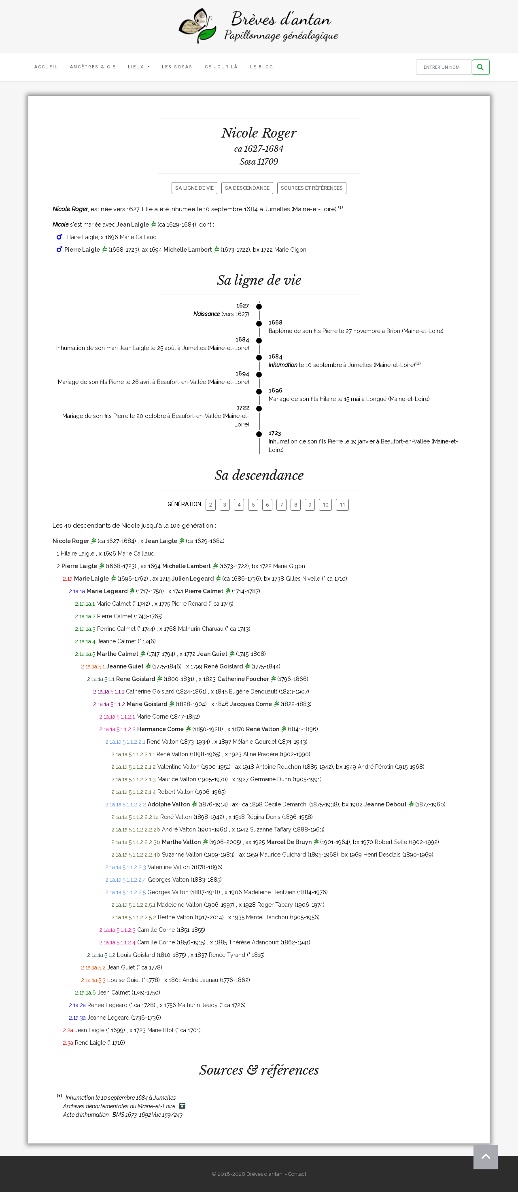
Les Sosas (177, 67)
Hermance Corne (160, 729)
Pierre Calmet (204, 591)
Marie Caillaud (138, 237)
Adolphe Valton (169, 804)
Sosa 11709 (259, 162)
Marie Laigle (91, 578)
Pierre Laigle (82, 249)
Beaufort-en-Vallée (181, 382)
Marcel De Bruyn (289, 842)
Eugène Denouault (253, 691)
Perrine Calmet (116, 629)
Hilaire (328, 399)
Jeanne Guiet (125, 666)
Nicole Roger (71, 541)
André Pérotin (375, 767)
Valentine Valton (178, 767)
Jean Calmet (114, 992)
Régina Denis (263, 817)
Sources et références (312, 188)
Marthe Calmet (117, 654)
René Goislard (223, 666)
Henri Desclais (382, 854)
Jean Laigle (133, 224)
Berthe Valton (175, 917)
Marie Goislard (147, 704)
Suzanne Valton (182, 854)
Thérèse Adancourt (254, 942)
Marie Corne (152, 716)
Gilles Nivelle (303, 578)
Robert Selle (391, 842)
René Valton (262, 729)
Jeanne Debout (385, 804)
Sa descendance (247, 188)
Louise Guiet (123, 980)
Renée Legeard (107, 1005)
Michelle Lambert (187, 249)
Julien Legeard (193, 578)
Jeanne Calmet (116, 641)
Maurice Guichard (283, 854)
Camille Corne (156, 930)
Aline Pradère (260, 754)
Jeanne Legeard (108, 1017)
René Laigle (90, 1042)
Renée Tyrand (227, 955)
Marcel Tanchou (267, 917)
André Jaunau (200, 980)
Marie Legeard (107, 591)
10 (325, 505)
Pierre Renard (189, 603)
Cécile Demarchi (286, 804)
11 (342, 505)
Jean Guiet (212, 654)
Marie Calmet (113, 603)
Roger (279, 133)
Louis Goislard (136, 955)
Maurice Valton (176, 779)
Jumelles (277, 209)
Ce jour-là (221, 67)
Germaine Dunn (270, 779)
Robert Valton (175, 792)
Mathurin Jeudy (198, 1005)
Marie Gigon (290, 249)
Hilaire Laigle (81, 237)
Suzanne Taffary (270, 829)
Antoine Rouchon (278, 767)
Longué (376, 399)
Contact (297, 1174)
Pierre (330, 331)
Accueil (46, 67)
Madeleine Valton (179, 904)
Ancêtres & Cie (93, 67)
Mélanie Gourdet (254, 741)
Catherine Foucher (243, 679)
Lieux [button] (137, 67)
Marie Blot (160, 1030)
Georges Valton (168, 879)
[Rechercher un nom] (444, 67)
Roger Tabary (275, 904)
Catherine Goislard (150, 691)
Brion (393, 331)
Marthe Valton (181, 842)
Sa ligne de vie (194, 188)
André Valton (179, 829)
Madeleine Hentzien (269, 892)
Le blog (262, 67)
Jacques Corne (251, 704)
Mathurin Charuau (200, 629)
